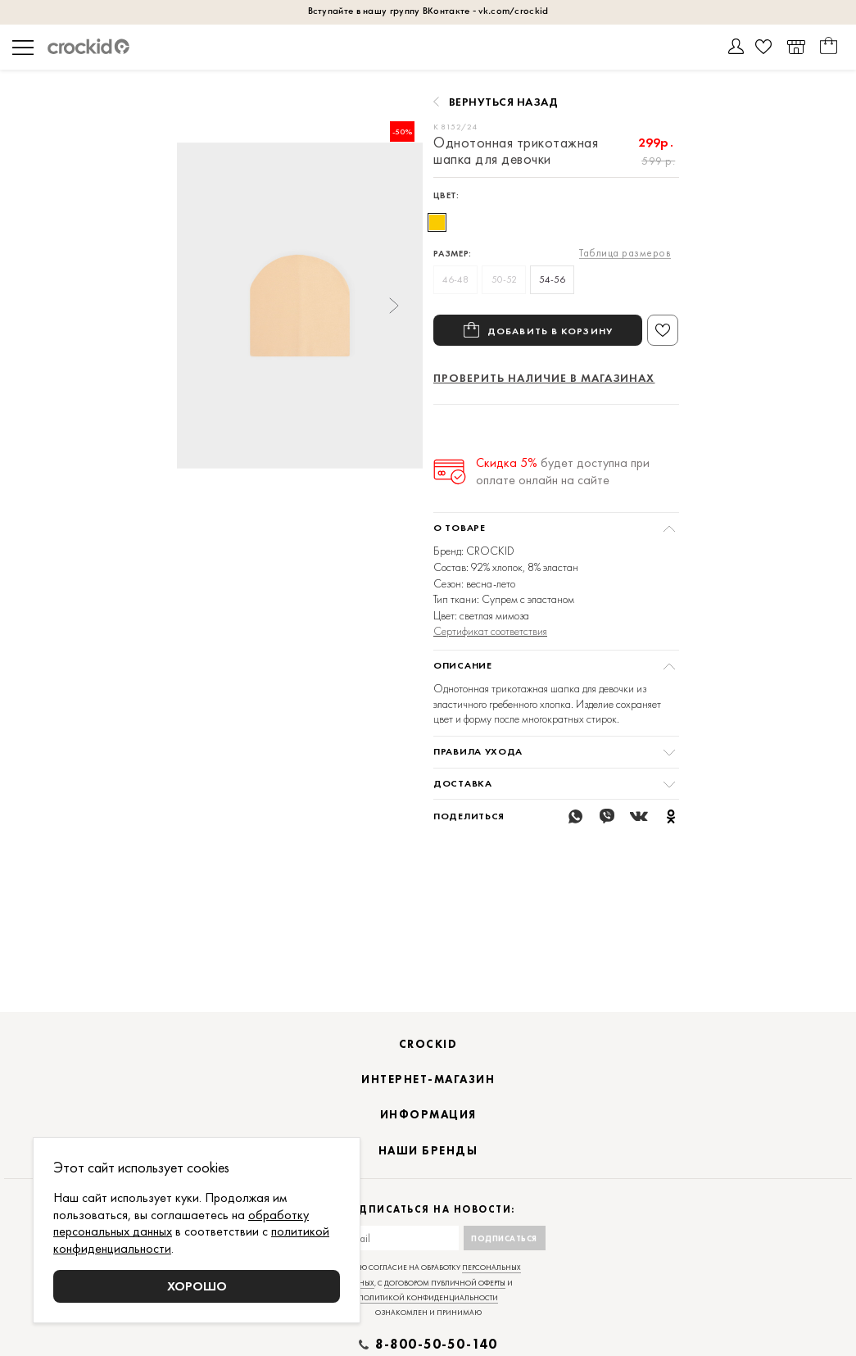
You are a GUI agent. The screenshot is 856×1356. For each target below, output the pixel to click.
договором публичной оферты (444, 1303)
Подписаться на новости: (428, 1230)
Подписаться (504, 1259)
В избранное (662, 330)
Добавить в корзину (550, 330)
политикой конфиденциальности (428, 1318)
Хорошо (197, 1286)
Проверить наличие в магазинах (543, 377)
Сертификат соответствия (490, 631)
